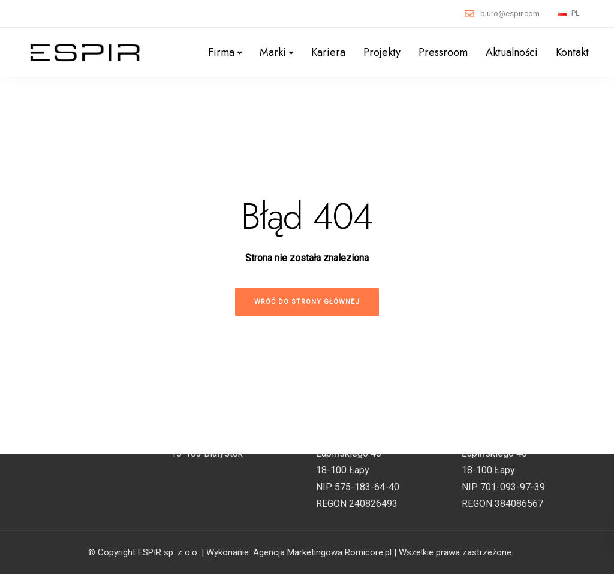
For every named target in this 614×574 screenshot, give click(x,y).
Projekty (382, 52)
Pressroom (443, 52)
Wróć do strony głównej (307, 302)
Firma (221, 52)
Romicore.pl (368, 552)
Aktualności (512, 52)
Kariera (328, 52)
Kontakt (572, 52)
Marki (273, 52)
